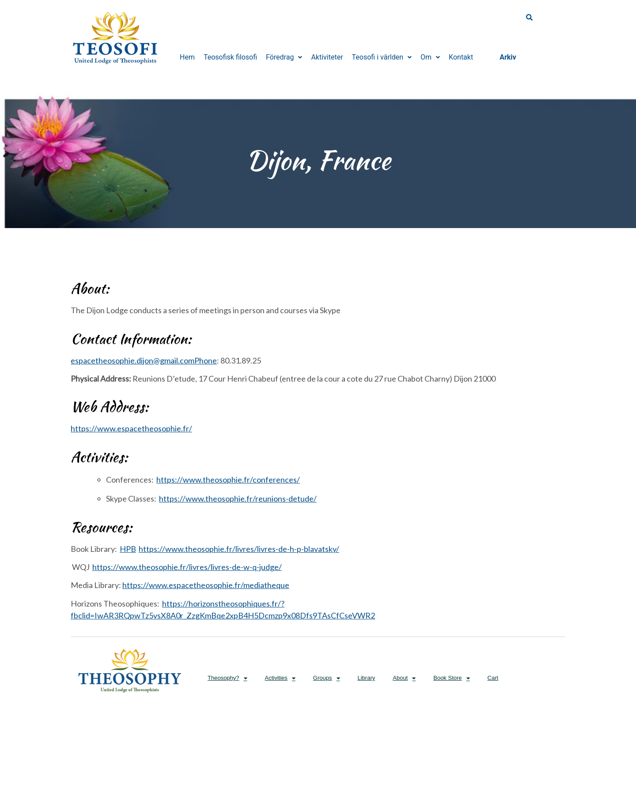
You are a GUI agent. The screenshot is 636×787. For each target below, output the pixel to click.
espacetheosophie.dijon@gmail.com (144, 360)
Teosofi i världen (382, 57)
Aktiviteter (327, 57)
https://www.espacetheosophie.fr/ (131, 428)
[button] (284, 57)
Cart (493, 678)
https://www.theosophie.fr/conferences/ (228, 479)
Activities (280, 678)
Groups (326, 678)
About (404, 678)
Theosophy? (227, 678)
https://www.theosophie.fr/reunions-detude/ (238, 498)
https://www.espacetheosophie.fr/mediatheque (205, 585)
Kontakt (461, 57)
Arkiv (508, 57)
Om (430, 57)
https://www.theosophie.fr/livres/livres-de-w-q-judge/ (187, 567)
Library (366, 678)
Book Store (451, 678)
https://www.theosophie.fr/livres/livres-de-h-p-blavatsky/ (239, 549)
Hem (187, 57)
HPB (128, 549)
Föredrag (284, 57)
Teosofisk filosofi (230, 57)
